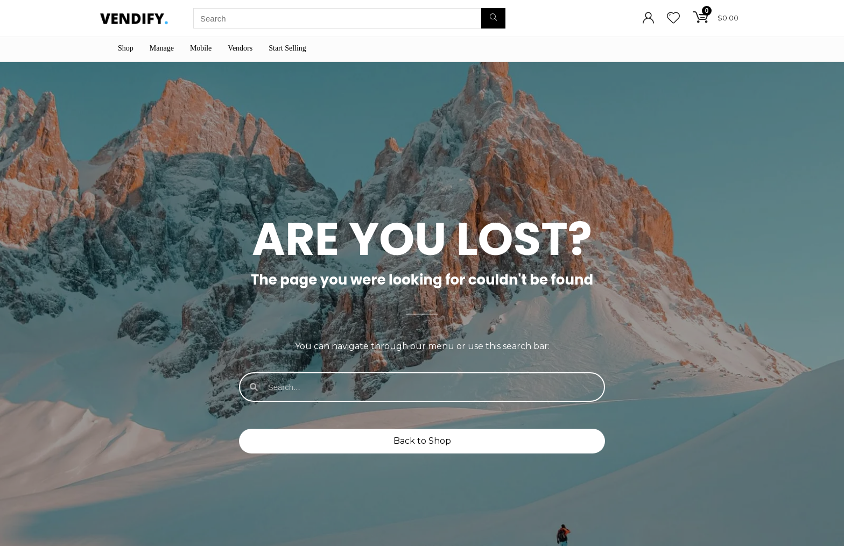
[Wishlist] (673, 18)
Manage (162, 48)
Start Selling (287, 48)
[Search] (493, 18)
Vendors (240, 48)
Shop (125, 48)
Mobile (201, 48)
